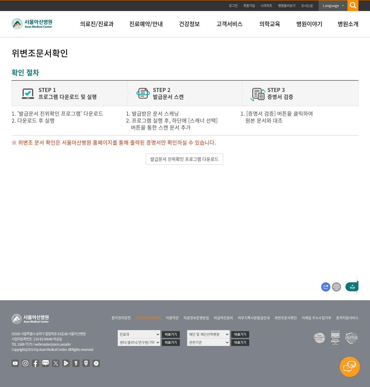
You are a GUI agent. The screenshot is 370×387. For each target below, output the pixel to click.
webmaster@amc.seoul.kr (52, 344)
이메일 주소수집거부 (316, 317)
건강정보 (189, 24)
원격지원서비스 (347, 317)
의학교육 (269, 24)
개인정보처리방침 (148, 317)
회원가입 (249, 5)
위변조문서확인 (286, 317)
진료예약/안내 (146, 24)
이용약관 (172, 317)
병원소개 (348, 24)
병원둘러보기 (286, 5)
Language (331, 5)
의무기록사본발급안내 (254, 317)
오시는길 (307, 5)
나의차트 (266, 5)
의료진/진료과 (97, 24)
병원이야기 (309, 24)
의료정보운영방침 (196, 317)
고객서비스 (230, 24)
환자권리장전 (121, 317)
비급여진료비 (223, 317)
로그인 (233, 5)
